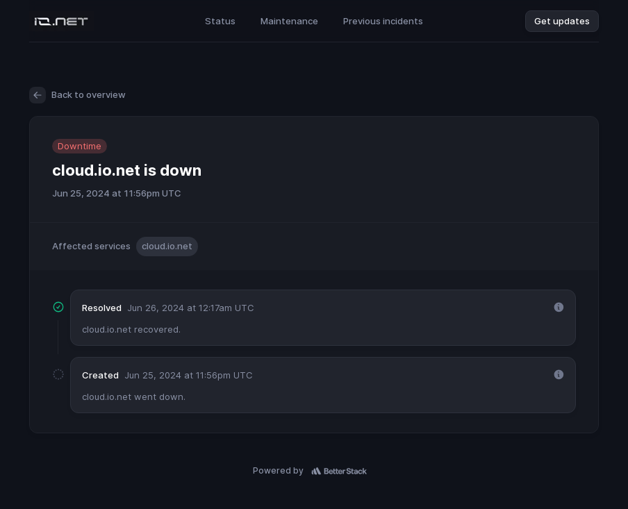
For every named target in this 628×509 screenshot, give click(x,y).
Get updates (562, 20)
